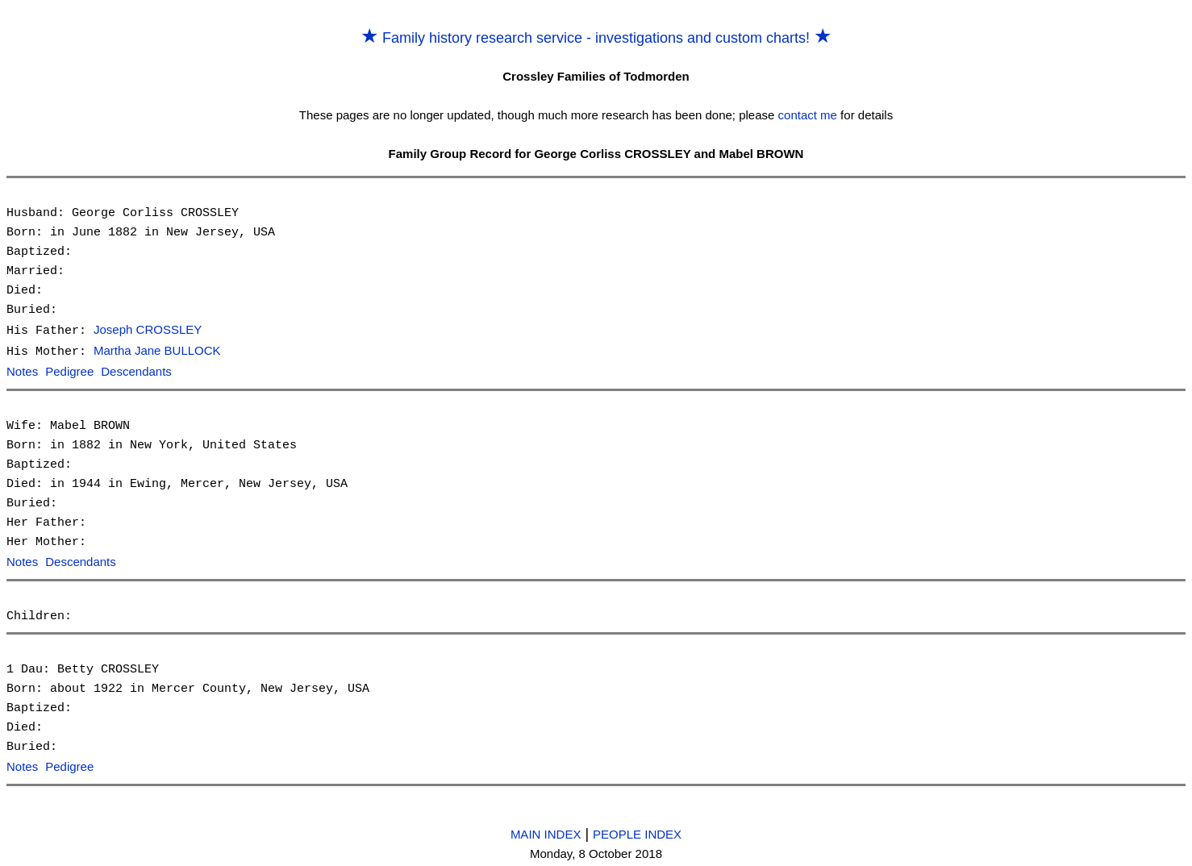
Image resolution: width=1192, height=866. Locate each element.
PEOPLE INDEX (637, 830)
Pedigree (69, 370)
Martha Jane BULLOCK (157, 350)
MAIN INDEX (546, 830)
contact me (807, 115)
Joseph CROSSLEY (148, 330)
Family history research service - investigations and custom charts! (596, 38)
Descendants (136, 370)
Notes (22, 370)
